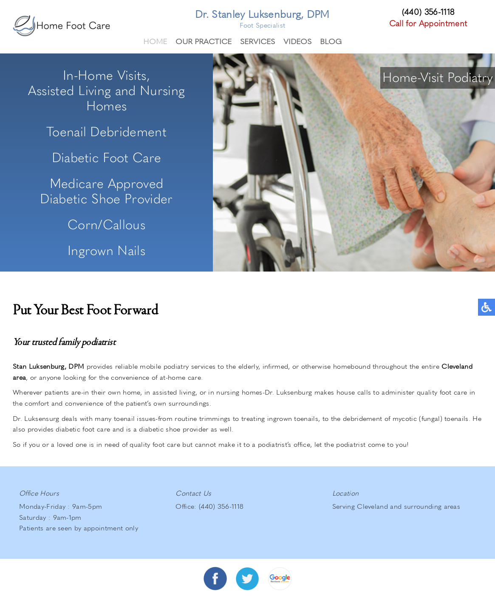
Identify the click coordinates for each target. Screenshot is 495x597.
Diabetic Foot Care (106, 157)
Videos (297, 41)
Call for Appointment (428, 23)
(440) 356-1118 (428, 11)
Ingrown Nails (106, 250)
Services (257, 41)
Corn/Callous (106, 224)
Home (155, 41)
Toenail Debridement (106, 131)
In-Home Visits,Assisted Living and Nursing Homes (106, 90)
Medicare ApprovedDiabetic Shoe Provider (106, 190)
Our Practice (203, 41)
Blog (331, 41)
